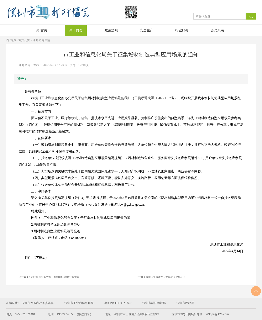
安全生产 (146, 30)
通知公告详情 (41, 40)
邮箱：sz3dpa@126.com (212, 314)
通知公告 (24, 40)
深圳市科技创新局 (154, 303)
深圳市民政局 (185, 303)
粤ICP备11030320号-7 (118, 303)
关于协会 (76, 30)
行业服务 (182, 30)
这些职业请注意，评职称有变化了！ (160, 277)
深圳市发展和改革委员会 (38, 303)
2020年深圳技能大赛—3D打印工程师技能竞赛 (49, 277)
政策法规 (111, 30)
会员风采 (217, 30)
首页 (44, 30)
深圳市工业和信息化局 (79, 303)
